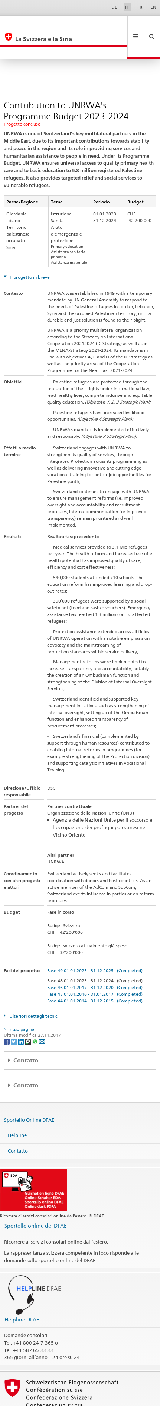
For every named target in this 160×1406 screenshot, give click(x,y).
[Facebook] (7, 1016)
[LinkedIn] (21, 1016)
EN (153, 7)
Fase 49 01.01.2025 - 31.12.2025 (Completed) (95, 945)
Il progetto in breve (29, 252)
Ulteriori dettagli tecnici (33, 991)
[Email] (42, 1016)
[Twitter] (14, 1016)
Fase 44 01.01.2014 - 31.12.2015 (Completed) (95, 975)
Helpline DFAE (21, 1294)
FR (140, 7)
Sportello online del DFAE (35, 1200)
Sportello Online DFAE (29, 1094)
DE (114, 7)
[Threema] (28, 1016)
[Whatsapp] (35, 1016)
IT (127, 7)
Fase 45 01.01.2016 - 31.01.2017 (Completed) (95, 969)
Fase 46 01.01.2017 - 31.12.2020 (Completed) (95, 962)
